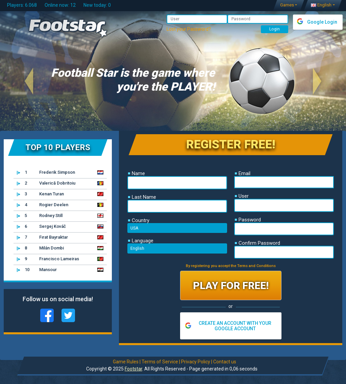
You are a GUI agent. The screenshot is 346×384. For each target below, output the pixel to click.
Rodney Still (40, 215)
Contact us (224, 361)
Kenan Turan (40, 194)
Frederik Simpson (46, 172)
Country (138, 220)
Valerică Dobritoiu (46, 183)
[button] (29, 81)
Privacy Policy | (196, 361)
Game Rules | (126, 361)
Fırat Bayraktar (42, 237)
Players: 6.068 (22, 5)
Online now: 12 (60, 5)
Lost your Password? (189, 29)
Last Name (142, 197)
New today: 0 (97, 5)
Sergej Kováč (41, 226)
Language (140, 240)
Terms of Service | (160, 361)
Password (248, 219)
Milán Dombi (40, 248)
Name (136, 173)
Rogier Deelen (42, 205)
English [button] (321, 4)
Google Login (322, 22)
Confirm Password (257, 243)
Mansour (37, 269)
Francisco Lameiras (48, 259)
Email (242, 173)
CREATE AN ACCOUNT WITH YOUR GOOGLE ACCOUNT (235, 325)
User (242, 196)
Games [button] (287, 4)
